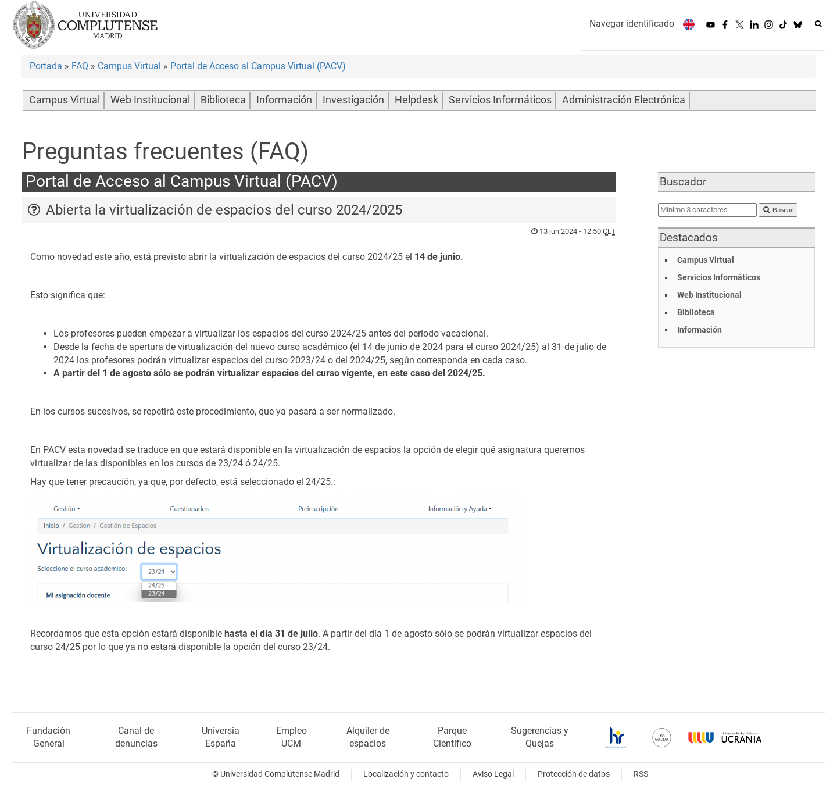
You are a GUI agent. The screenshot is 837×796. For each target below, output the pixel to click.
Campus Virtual (129, 66)
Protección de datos (574, 774)
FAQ (79, 66)
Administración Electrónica (623, 100)
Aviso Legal (493, 774)
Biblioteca (223, 100)
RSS (641, 774)
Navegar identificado (631, 23)
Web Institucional (150, 100)
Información (284, 100)
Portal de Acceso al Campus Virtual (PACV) (258, 66)
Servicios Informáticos (500, 100)
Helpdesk (416, 100)
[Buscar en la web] (818, 24)
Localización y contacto (406, 774)
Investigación (353, 100)
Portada (46, 66)
